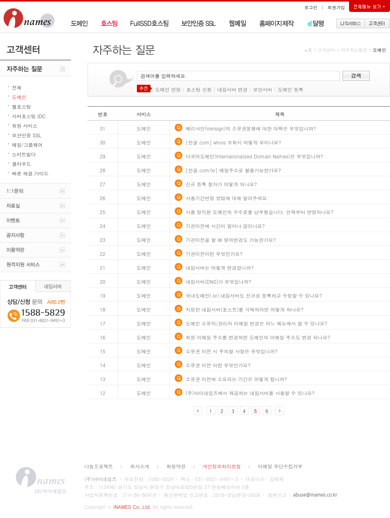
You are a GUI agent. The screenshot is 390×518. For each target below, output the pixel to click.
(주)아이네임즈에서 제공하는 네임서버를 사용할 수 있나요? (250, 392)
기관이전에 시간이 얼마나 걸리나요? (225, 225)
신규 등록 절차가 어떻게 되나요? (221, 184)
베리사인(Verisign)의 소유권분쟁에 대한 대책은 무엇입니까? (251, 128)
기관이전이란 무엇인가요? (214, 253)
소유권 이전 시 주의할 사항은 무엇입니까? (232, 351)
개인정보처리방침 (222, 466)
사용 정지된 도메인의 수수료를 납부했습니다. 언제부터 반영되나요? (260, 211)
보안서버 (262, 89)
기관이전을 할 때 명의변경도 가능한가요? (231, 239)
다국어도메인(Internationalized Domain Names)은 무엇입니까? (255, 156)
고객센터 (326, 50)
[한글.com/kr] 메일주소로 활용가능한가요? (233, 170)
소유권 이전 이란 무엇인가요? (218, 365)
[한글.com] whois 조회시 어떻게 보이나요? (233, 142)
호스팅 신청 (199, 89)
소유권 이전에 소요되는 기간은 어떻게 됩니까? (236, 379)
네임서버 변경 (232, 89)
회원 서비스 (24, 125)
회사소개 (139, 466)
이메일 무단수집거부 (280, 466)
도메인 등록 (290, 89)
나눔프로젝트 (98, 466)
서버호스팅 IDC (28, 116)
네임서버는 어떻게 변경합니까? (220, 267)
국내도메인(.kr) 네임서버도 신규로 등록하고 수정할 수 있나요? (254, 295)
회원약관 (175, 466)
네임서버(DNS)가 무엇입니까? (219, 281)
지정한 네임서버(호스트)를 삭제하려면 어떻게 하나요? (245, 309)
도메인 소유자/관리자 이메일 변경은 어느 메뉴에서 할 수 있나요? (257, 323)
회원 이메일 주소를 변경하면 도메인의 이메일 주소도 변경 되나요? (258, 337)
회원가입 (336, 7)
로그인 (311, 7)
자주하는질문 (354, 50)
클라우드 (21, 163)
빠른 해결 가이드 (30, 173)
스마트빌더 (24, 154)
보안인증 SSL (26, 135)
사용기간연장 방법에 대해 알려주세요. (227, 198)
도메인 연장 (168, 89)
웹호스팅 (21, 106)
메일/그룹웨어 (27, 144)
